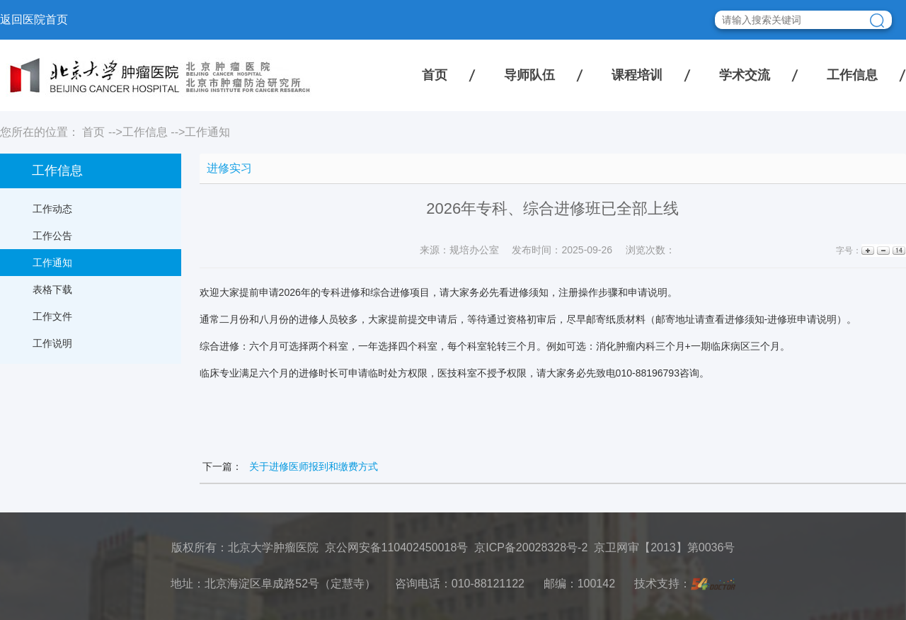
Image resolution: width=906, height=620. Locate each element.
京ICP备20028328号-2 (530, 547)
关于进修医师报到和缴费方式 (313, 466)
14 (898, 251)
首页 (434, 75)
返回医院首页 (34, 19)
